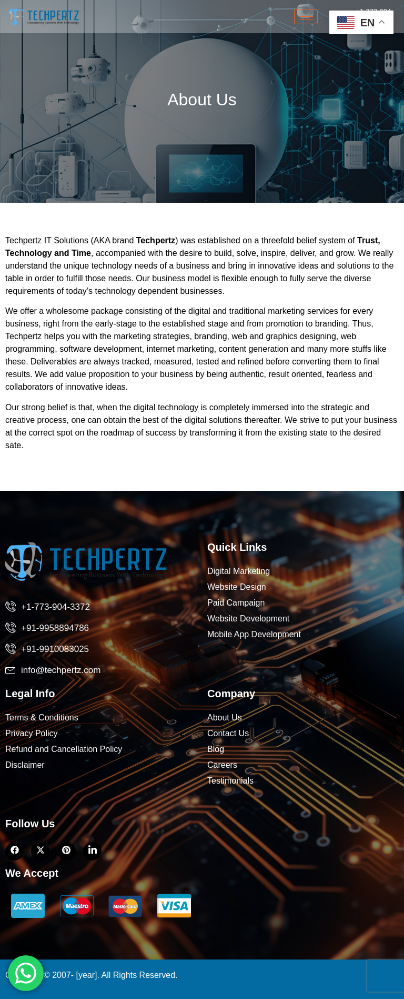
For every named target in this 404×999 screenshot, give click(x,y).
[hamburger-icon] (306, 16)
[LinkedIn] (66, 851)
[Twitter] (40, 851)
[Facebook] (14, 851)
